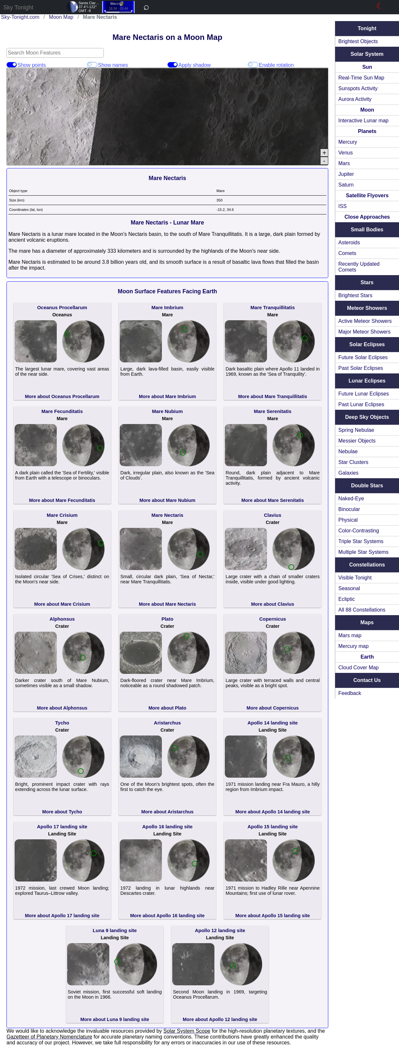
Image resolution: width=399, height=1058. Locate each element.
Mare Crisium (63, 515)
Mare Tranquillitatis (274, 307)
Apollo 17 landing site (63, 826)
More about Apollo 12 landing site (221, 1019)
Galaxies (351, 473)
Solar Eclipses (368, 344)
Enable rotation (255, 64)
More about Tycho (63, 811)
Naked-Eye (354, 498)
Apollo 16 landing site (168, 826)
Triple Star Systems (363, 541)
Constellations (368, 564)
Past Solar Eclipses (363, 368)
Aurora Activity (357, 99)
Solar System (368, 54)
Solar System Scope (187, 1031)
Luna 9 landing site (116, 930)
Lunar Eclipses (368, 380)
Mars (347, 163)
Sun (368, 67)
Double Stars (368, 485)
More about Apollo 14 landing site (274, 811)
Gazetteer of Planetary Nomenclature (49, 1037)
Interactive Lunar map (366, 120)
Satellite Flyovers (368, 195)
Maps (368, 622)
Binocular (352, 509)
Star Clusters (356, 462)
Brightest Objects (361, 41)
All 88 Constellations (364, 610)
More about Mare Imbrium (168, 396)
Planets (368, 131)
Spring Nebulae (359, 430)
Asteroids (352, 242)
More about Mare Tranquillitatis (273, 396)
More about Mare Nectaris (168, 604)
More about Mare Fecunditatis (63, 500)
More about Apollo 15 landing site (274, 915)
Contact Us (368, 680)
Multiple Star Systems (366, 552)
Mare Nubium (168, 411)
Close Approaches (368, 217)
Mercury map (356, 646)
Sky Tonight (18, 7)
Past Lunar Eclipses (364, 404)
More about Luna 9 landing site (116, 1019)
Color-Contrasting (361, 530)
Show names (93, 64)
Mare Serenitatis (274, 411)
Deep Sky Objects (368, 417)
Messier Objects (359, 441)
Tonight (368, 28)
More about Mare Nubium (169, 500)
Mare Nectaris (169, 515)
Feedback (352, 693)
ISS (345, 206)
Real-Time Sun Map (364, 77)
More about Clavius (274, 604)
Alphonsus (63, 619)
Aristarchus (168, 722)
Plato (169, 619)
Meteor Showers (368, 308)
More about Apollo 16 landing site (168, 915)
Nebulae (350, 451)
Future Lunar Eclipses (366, 393)
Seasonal (352, 588)
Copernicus (273, 619)
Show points (11, 64)
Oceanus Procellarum (63, 307)
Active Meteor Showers (367, 321)
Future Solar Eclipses (365, 357)
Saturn (348, 185)
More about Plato (169, 708)
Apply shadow (174, 64)
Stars (368, 282)
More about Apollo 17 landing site (63, 915)
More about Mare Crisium (63, 604)
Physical (350, 520)
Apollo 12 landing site (221, 930)
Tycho (63, 722)
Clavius (274, 515)
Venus (348, 152)
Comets (350, 253)
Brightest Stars (358, 295)
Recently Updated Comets (361, 267)
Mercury (350, 142)
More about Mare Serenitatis (274, 500)
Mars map (352, 635)
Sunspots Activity (360, 88)
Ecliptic (349, 599)
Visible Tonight (357, 577)
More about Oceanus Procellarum (63, 396)
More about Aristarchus (169, 811)
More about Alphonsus (63, 708)
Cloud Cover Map (361, 667)
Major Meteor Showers (367, 331)
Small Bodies (368, 229)
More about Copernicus (274, 708)
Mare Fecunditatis (63, 411)
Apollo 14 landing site (274, 722)
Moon (369, 110)
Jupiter (349, 174)
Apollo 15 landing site (274, 826)
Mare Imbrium (169, 307)
